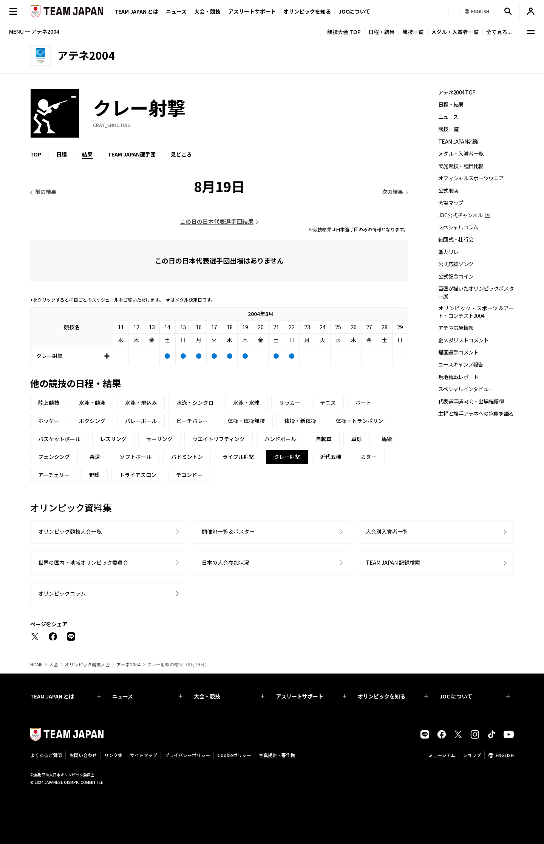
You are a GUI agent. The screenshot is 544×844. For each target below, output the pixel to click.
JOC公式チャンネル (460, 215)
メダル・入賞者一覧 (455, 32)
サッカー (289, 402)
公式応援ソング (455, 264)
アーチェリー (54, 475)
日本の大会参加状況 (225, 562)
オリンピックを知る (307, 11)
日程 (61, 154)
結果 (87, 154)
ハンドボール (280, 439)
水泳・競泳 (92, 402)
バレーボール (141, 420)
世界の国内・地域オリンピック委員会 (83, 562)
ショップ (472, 755)
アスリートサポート (252, 11)
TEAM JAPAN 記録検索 (393, 562)
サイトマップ (143, 755)
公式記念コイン (455, 276)
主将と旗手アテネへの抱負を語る (476, 413)
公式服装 (448, 190)
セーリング (159, 439)
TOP (35, 154)
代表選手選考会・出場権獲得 (471, 401)
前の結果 (45, 191)
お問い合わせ (83, 755)
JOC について (474, 696)
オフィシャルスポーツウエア (471, 178)
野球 (94, 475)
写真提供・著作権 (277, 755)
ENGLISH (505, 755)
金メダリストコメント (463, 340)
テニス (328, 402)
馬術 (387, 439)
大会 (53, 664)
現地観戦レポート (458, 377)
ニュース (176, 11)
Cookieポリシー (234, 755)
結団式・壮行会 (455, 239)
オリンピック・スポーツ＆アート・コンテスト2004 (476, 312)
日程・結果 (381, 32)
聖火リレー (451, 252)
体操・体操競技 (246, 420)
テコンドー (189, 475)
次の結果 (392, 191)
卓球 (356, 439)
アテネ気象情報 (455, 327)
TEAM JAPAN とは (65, 696)
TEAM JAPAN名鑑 (458, 141)
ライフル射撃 (238, 456)
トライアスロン (137, 475)
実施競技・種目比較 (461, 166)
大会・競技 (229, 696)
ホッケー (48, 420)
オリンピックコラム (62, 593)
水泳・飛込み (141, 402)
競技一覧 (412, 32)
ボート (363, 402)
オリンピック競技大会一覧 (70, 531)
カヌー (369, 456)
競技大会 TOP (344, 32)
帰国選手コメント (458, 352)
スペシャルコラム (458, 227)
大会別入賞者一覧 (387, 531)
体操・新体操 (300, 420)
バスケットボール (59, 439)
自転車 (324, 439)
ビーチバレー (192, 420)
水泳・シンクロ (194, 402)
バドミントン (187, 456)
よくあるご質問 (46, 755)
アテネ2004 (128, 664)
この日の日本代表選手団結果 (216, 221)
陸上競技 (48, 402)
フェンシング (54, 456)
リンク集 (113, 755)
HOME (36, 664)
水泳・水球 (246, 402)
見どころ (181, 154)
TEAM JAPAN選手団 (132, 154)
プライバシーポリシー (187, 755)
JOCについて (354, 11)
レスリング (113, 439)
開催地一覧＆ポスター (228, 531)
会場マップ (451, 202)
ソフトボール (135, 456)
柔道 (95, 456)
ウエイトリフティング (218, 439)
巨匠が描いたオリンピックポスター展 (476, 292)
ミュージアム (441, 755)
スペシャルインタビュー (465, 389)
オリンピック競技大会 (87, 664)
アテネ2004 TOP (456, 92)
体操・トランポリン (359, 420)
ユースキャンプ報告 (460, 364)
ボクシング (92, 420)
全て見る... (499, 32)
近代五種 (330, 456)
